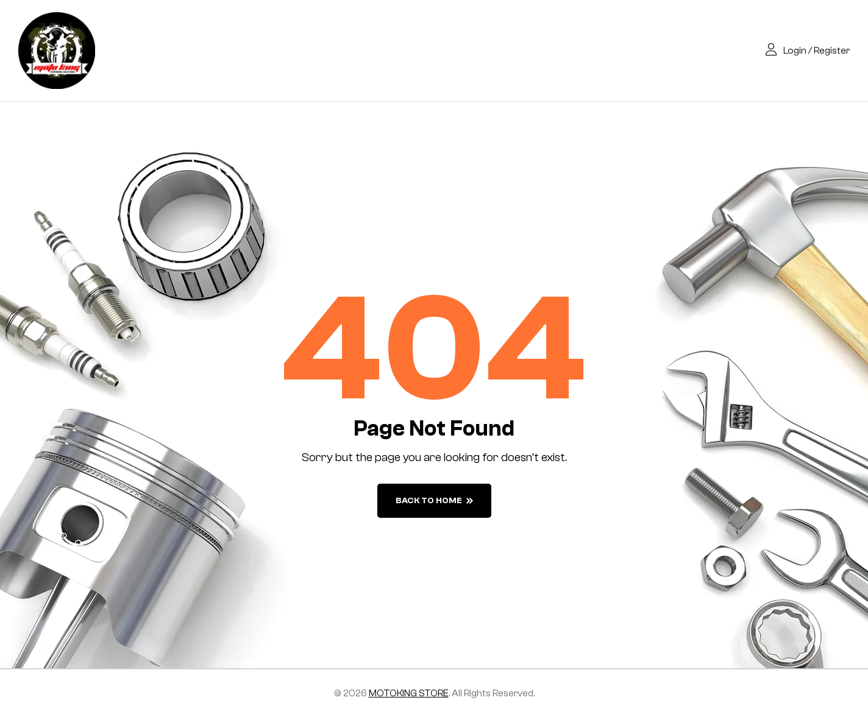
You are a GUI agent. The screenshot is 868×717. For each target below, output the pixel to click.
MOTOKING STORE (409, 693)
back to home (434, 501)
